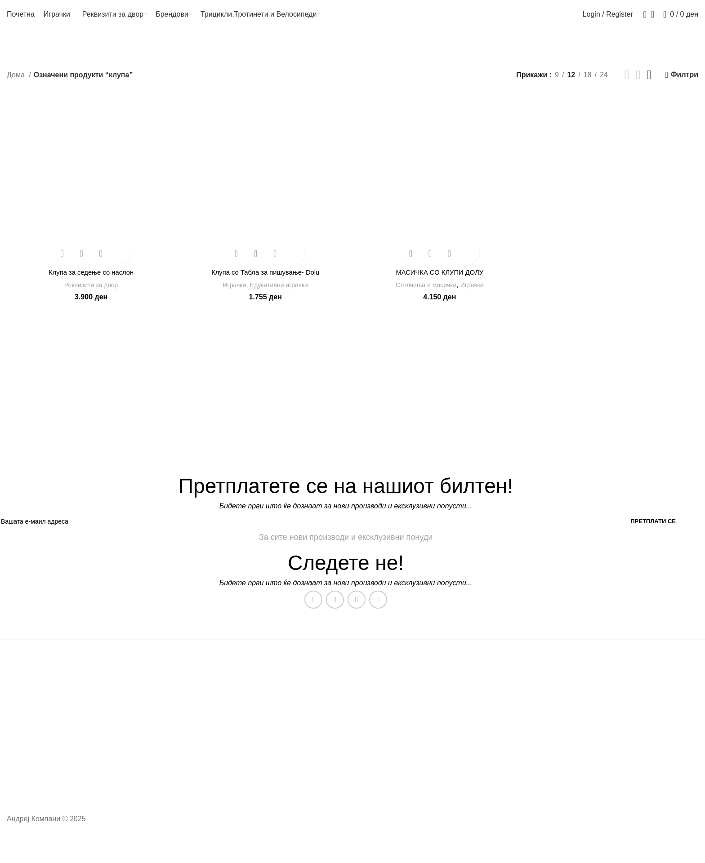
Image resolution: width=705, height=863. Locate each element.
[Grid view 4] (649, 84)
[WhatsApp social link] (357, 609)
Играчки (231, 292)
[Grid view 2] (627, 84)
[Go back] (18, 49)
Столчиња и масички (426, 292)
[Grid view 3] (638, 84)
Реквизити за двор (90, 292)
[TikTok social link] (378, 609)
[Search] (642, 19)
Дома (17, 84)
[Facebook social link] (313, 609)
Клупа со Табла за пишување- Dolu (264, 279)
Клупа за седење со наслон (90, 279)
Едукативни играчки (279, 292)
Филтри (684, 84)
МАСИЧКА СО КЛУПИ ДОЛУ (440, 279)
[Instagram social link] (335, 609)
